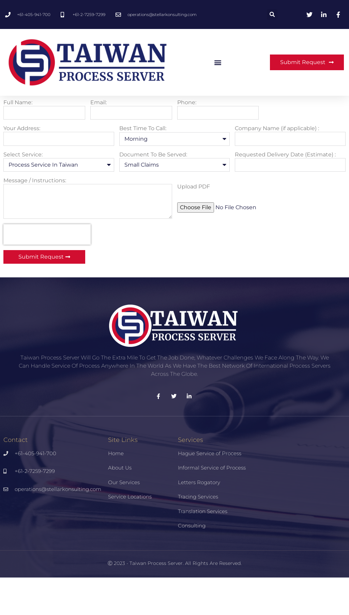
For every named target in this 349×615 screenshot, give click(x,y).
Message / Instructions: (34, 218)
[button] (272, 14)
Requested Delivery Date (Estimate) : (285, 192)
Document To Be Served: (153, 192)
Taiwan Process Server (156, 601)
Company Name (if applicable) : (277, 166)
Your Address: (21, 166)
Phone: (186, 140)
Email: (98, 140)
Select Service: (23, 192)
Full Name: (17, 140)
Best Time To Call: (142, 166)
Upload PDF (193, 224)
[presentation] (47, 272)
